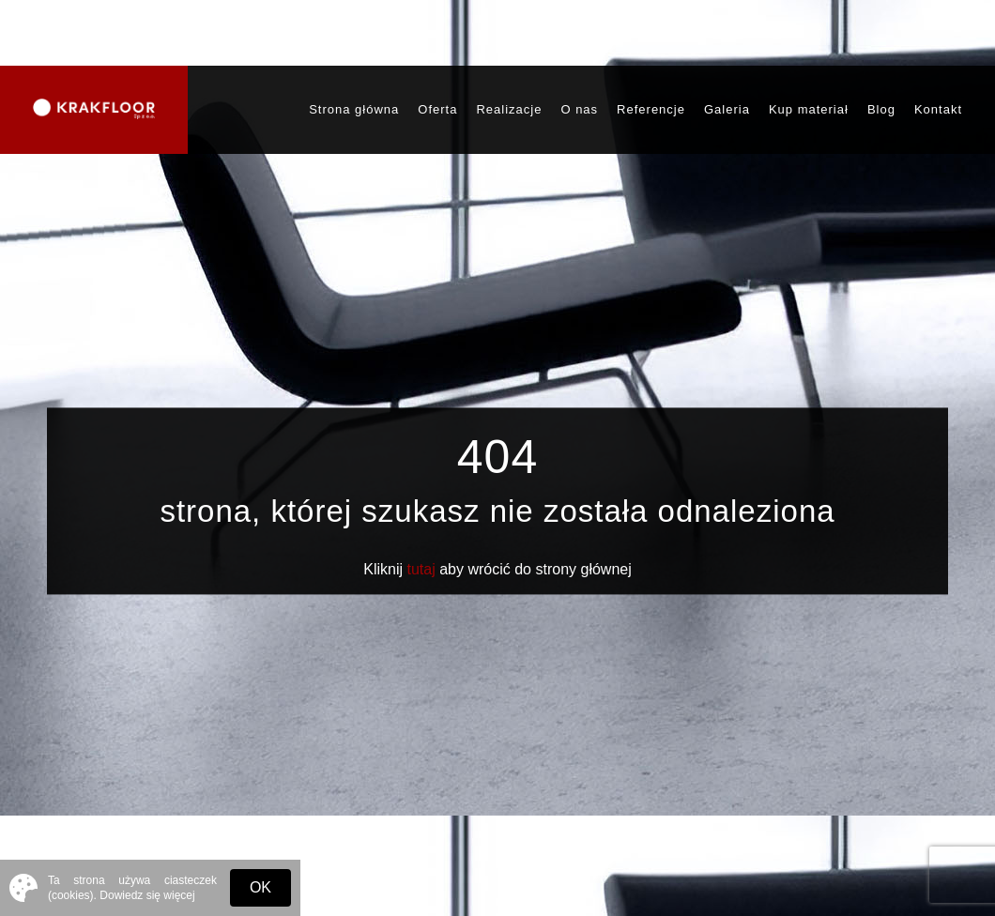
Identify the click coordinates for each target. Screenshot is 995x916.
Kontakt (938, 109)
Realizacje (509, 109)
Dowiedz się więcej (147, 895)
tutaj (421, 570)
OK (260, 887)
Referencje (651, 109)
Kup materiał (809, 109)
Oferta (437, 109)
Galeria (727, 109)
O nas (579, 109)
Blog (881, 109)
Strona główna (354, 109)
